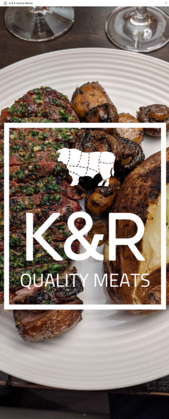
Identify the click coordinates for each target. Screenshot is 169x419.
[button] (166, 3)
